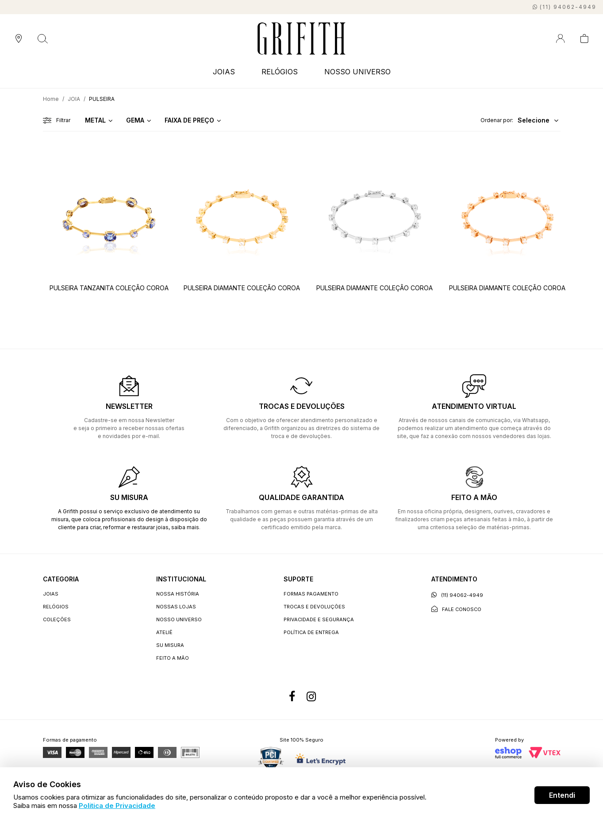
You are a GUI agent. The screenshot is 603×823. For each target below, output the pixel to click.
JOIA (74, 99)
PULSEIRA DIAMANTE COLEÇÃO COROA (242, 288)
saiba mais (185, 527)
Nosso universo (179, 619)
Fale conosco (456, 609)
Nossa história (177, 594)
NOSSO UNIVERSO (357, 71)
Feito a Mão (172, 658)
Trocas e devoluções (314, 607)
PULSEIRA (102, 99)
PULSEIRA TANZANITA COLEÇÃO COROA (109, 288)
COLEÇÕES (57, 619)
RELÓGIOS (279, 71)
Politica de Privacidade (117, 805)
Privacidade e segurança (319, 619)
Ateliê (164, 632)
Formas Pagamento (311, 594)
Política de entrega (311, 632)
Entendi (562, 795)
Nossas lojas (176, 607)
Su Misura (170, 645)
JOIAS (224, 71)
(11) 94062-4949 (457, 595)
